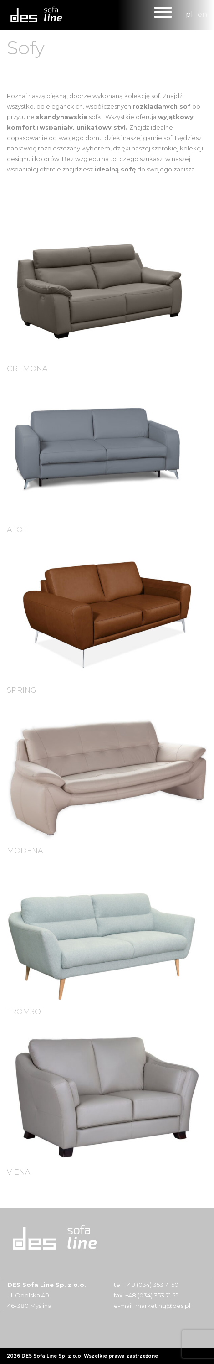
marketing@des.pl (162, 1305)
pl (189, 14)
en (202, 14)
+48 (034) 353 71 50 (151, 1284)
